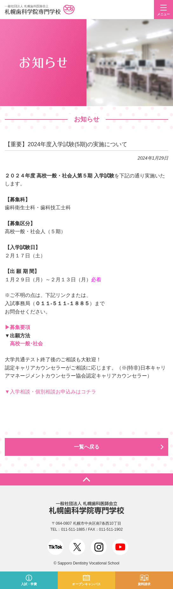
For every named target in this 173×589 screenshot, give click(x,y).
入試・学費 (29, 584)
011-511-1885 (73, 529)
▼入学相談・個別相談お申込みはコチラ (50, 391)
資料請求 (144, 584)
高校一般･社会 (26, 343)
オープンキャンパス (86, 584)
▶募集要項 (17, 327)
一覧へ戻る (86, 446)
